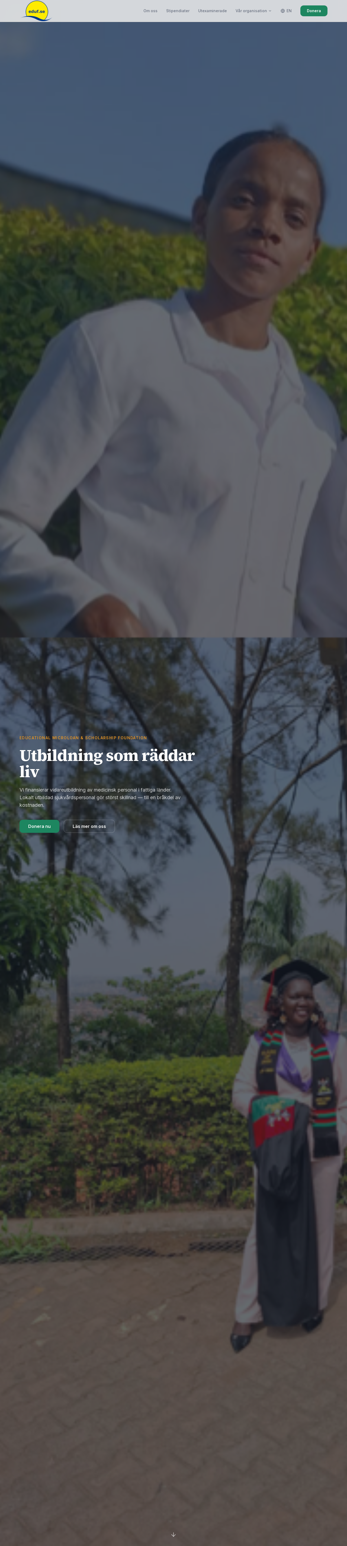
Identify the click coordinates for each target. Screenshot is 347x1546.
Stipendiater (177, 10)
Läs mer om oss (89, 826)
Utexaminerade (212, 10)
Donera (314, 10)
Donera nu (39, 826)
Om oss (150, 10)
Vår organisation (254, 10)
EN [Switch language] (286, 10)
